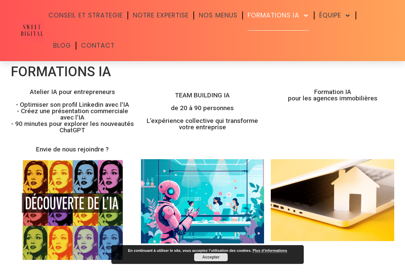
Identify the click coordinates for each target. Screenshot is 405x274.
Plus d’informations (270, 250)
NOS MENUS (218, 15)
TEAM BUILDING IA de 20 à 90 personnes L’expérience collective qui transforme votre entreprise (202, 111)
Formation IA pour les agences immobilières (332, 95)
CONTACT (98, 45)
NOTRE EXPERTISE (161, 15)
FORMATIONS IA (278, 15)
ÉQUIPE (335, 15)
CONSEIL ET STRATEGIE (85, 15)
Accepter (210, 257)
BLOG (62, 45)
